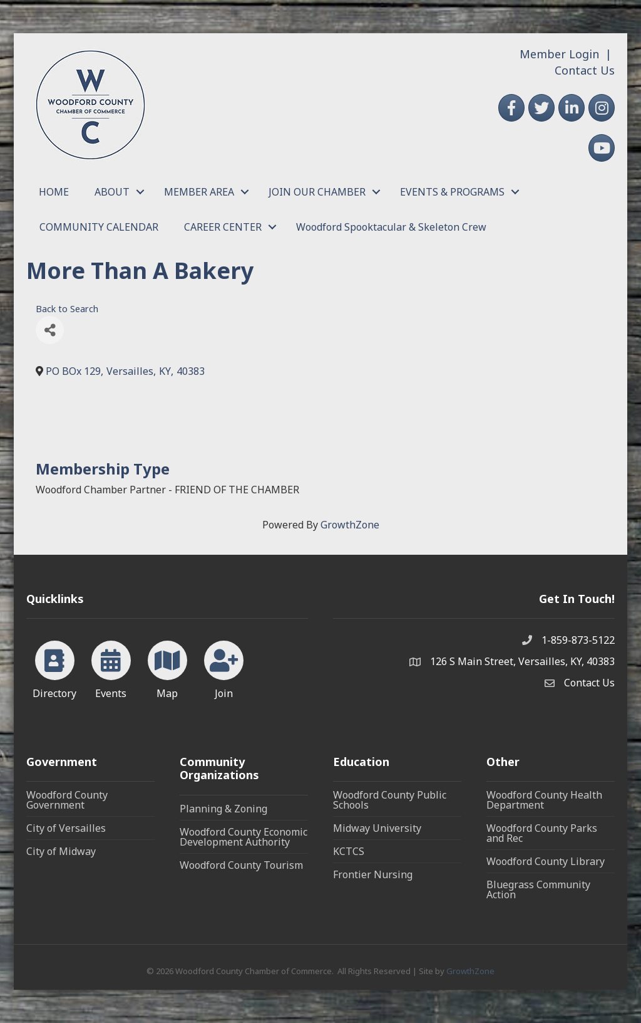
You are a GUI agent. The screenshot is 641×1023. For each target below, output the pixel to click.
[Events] (111, 667)
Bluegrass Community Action (538, 889)
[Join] (224, 667)
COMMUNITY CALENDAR (98, 227)
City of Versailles (66, 828)
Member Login (559, 53)
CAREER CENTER (223, 227)
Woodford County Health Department (544, 800)
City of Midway (61, 851)
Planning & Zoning (223, 809)
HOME (54, 192)
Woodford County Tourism (241, 865)
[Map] (167, 667)
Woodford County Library (545, 861)
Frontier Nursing (373, 874)
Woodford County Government (67, 800)
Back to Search (67, 309)
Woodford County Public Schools (389, 800)
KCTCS (348, 851)
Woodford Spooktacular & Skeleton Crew (391, 227)
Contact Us (585, 70)
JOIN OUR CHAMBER (317, 192)
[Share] (50, 330)
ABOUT (112, 192)
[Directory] (55, 667)
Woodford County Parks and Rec (541, 833)
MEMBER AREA (199, 192)
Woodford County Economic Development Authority (243, 837)
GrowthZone (349, 525)
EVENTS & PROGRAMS (452, 192)
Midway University (377, 828)
